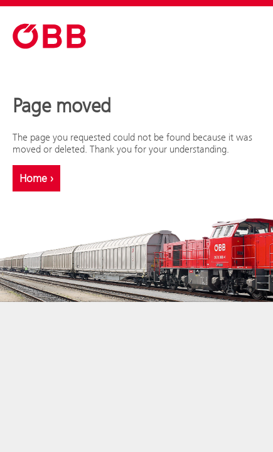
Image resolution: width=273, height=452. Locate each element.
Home (36, 178)
